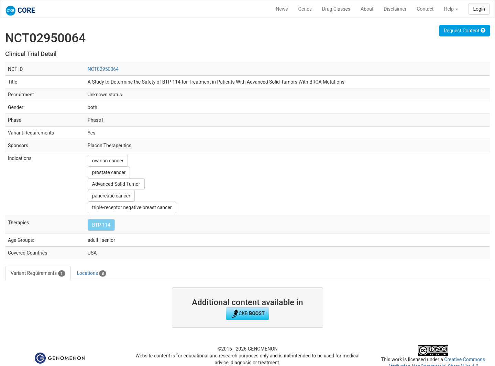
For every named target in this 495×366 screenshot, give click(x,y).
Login (479, 9)
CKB (247, 314)
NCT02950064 (103, 69)
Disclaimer (395, 9)
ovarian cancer (107, 160)
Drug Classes (336, 9)
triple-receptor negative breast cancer (132, 207)
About (367, 9)
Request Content (464, 30)
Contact (425, 9)
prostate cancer (109, 172)
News (282, 9)
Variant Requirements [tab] (38, 273)
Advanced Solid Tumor (116, 184)
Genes (305, 9)
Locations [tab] (92, 273)
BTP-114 (101, 225)
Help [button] (451, 9)
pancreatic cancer (111, 195)
